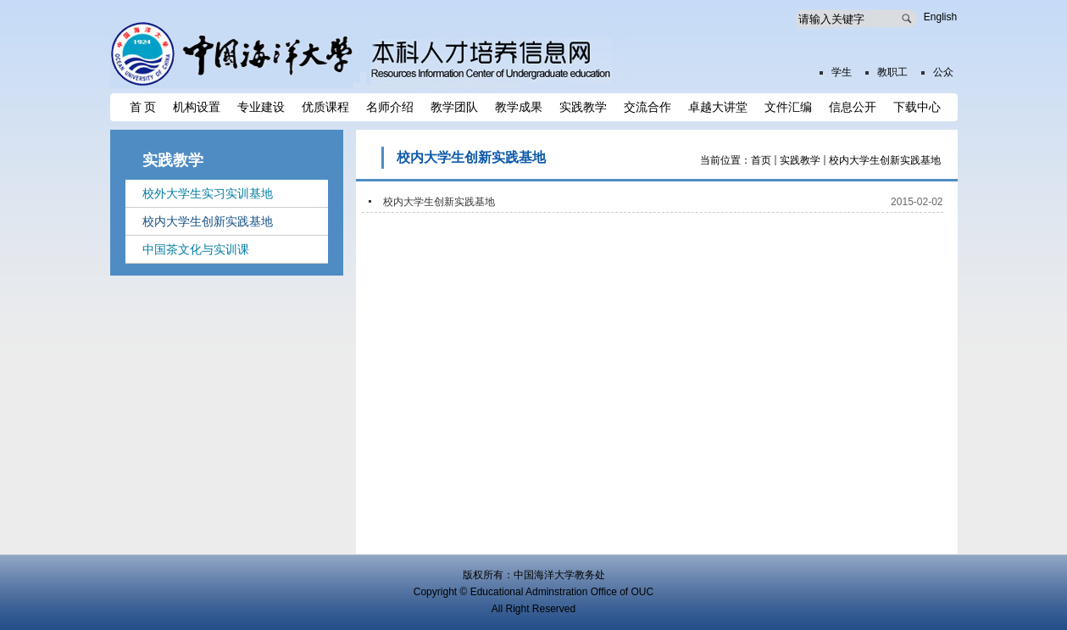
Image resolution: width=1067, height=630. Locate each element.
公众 (943, 72)
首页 (761, 160)
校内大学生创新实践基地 (885, 160)
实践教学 (800, 160)
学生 (841, 72)
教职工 (892, 72)
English (940, 17)
